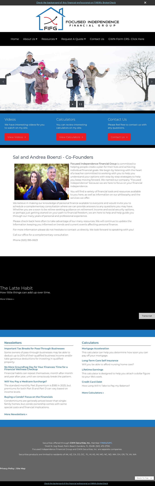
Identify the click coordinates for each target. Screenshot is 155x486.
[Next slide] (152, 81)
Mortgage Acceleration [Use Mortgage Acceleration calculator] (95, 348)
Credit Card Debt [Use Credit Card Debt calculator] (92, 381)
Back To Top (144, 478)
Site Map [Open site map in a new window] (20, 468)
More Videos (7, 299)
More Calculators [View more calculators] (93, 392)
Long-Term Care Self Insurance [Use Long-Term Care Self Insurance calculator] (100, 360)
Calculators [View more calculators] (90, 342)
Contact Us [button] (118, 137)
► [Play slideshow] (73, 104)
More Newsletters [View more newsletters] (15, 414)
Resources (48, 39)
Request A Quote (72, 39)
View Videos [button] (15, 137)
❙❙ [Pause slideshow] (81, 104)
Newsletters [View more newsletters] (13, 342)
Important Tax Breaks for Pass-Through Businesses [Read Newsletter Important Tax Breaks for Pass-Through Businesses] (34, 348)
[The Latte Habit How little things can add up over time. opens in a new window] (25, 290)
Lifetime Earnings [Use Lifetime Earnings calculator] (92, 369)
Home (15, 39)
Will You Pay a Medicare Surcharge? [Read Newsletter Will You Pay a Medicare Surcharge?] (25, 381)
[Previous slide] (3, 81)
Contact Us (97, 39)
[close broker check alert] (145, 2)
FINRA (103, 443)
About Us (29, 39)
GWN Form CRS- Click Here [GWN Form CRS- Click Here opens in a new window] (126, 39)
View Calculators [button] (69, 137)
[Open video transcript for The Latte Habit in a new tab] (147, 316)
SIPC (109, 443)
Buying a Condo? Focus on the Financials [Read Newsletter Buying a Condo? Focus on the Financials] (28, 397)
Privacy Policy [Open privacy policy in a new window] (7, 468)
